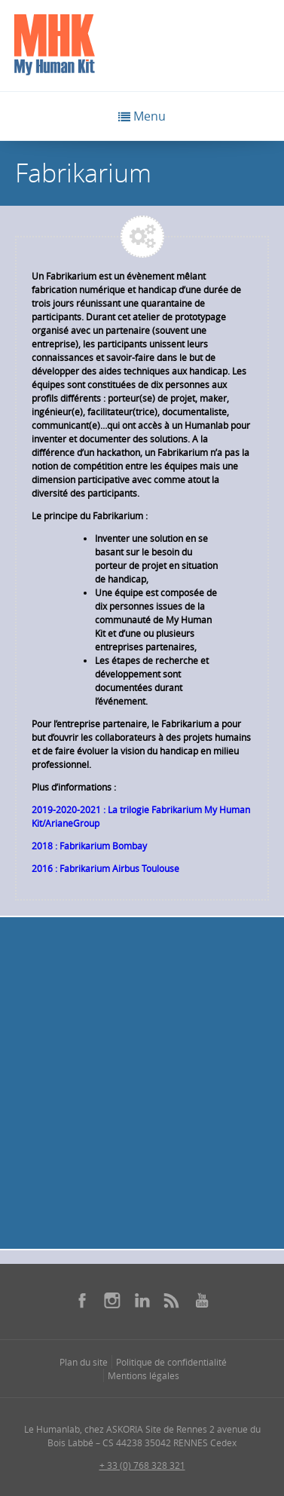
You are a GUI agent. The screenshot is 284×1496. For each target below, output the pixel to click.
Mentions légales (143, 1375)
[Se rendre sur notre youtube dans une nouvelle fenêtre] (202, 1300)
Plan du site (84, 1362)
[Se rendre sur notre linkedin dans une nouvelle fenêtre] (142, 1300)
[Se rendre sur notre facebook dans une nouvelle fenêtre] (82, 1300)
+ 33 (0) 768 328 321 (142, 1465)
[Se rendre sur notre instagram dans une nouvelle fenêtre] (112, 1300)
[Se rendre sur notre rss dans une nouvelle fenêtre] (172, 1300)
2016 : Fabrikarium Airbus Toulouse (105, 868)
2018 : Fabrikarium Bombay (89, 846)
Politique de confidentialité (171, 1362)
